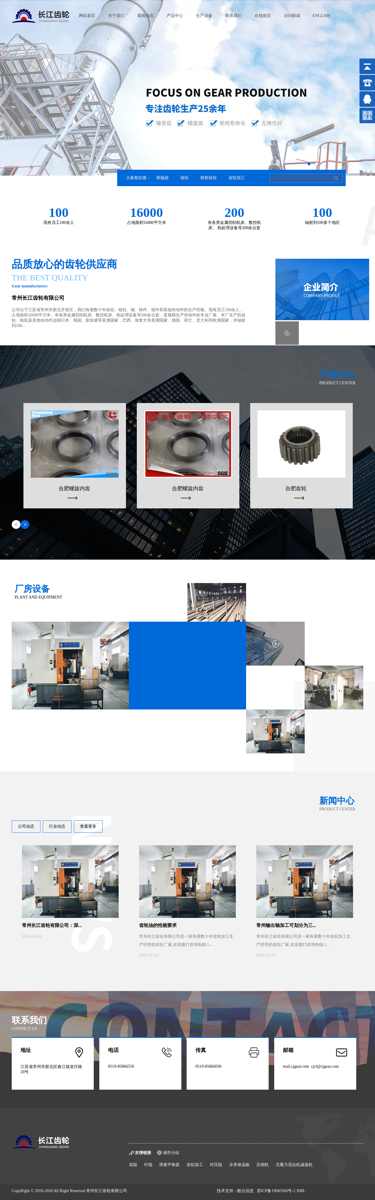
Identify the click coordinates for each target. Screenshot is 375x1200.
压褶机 (262, 1165)
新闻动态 (145, 15)
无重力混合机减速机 (294, 1165)
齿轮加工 (237, 178)
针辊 (148, 1165)
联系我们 (233, 15)
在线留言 (263, 15)
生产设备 (204, 15)
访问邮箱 (292, 15)
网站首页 (87, 15)
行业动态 (57, 826)
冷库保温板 (239, 1165)
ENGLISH (321, 15)
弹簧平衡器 (169, 1165)
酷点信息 (245, 1191)
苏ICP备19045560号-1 (276, 1191)
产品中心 (175, 15)
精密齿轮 (208, 178)
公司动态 (26, 826)
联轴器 (162, 178)
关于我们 (116, 15)
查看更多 (88, 826)
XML (300, 1191)
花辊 (133, 1165)
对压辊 (216, 1165)
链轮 (184, 178)
